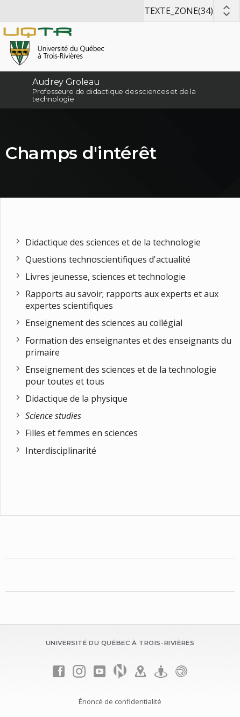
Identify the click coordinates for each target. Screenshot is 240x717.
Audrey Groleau (66, 82)
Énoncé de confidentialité (120, 701)
